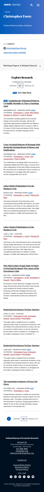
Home (7, 12)
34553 (33, 110)
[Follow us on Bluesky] (19, 476)
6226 (32, 388)
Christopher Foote (20, 316)
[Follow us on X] (11, 476)
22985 (33, 154)
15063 (28, 349)
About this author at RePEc (15, 53)
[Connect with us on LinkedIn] (15, 476)
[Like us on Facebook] (28, 476)
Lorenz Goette (15, 318)
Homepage (22, 460)
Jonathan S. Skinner (11, 115)
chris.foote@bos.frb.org (16, 48)
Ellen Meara (34, 113)
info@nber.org (22, 451)
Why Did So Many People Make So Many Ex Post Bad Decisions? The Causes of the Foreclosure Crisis (21, 268)
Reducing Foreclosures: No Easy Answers (21, 309)
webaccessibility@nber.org (22, 453)
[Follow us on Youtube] (33, 476)
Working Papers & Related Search (20, 66)
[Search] (31, 5)
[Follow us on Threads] (24, 476)
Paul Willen (26, 318)
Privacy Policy (22, 469)
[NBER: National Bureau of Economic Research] (13, 5)
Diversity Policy (22, 467)
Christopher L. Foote (21, 113)
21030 (30, 193)
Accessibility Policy (22, 465)
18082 (28, 275)
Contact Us (22, 442)
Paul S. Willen (20, 159)
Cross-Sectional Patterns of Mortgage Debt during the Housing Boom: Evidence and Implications (22, 147)
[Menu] (38, 5)
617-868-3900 (22, 449)
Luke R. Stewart (26, 115)
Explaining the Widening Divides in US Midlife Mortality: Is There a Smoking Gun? (21, 103)
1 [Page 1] (8, 419)
